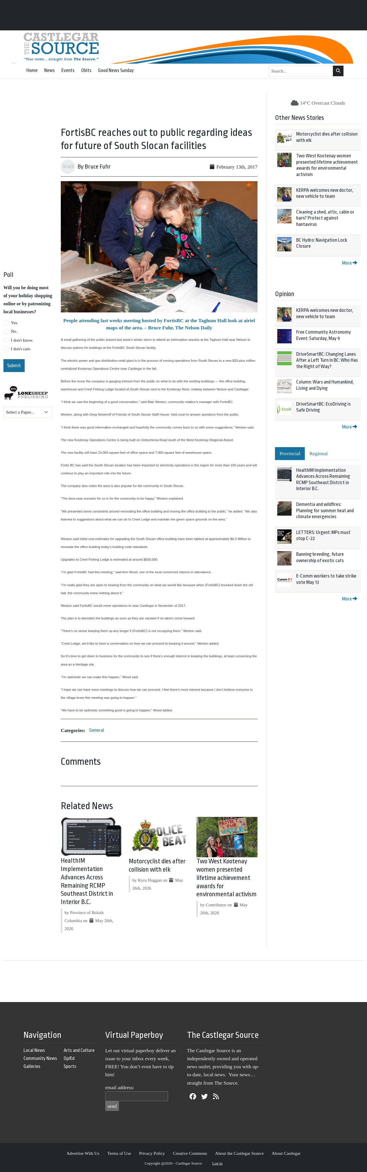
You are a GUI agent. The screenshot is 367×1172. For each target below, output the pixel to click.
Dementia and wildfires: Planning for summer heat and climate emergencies (325, 510)
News (49, 70)
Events (68, 70)
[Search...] (301, 71)
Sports (70, 1066)
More (349, 263)
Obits (86, 70)
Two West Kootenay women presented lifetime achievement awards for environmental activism (226, 878)
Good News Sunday (116, 70)
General (96, 730)
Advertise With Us (83, 1153)
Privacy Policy (152, 1153)
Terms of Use (119, 1153)
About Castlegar (286, 1153)
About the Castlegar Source (239, 1153)
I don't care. (21, 349)
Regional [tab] (318, 453)
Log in (217, 1163)
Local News (34, 1050)
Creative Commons (190, 1153)
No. (14, 331)
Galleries (32, 1066)
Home (32, 70)
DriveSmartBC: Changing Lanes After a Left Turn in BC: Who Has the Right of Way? (327, 360)
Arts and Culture (79, 1050)
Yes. (14, 322)
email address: (119, 1087)
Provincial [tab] (290, 453)
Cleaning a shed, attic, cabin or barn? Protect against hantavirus (325, 218)
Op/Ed (69, 1058)
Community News (40, 1058)
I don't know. (22, 340)
